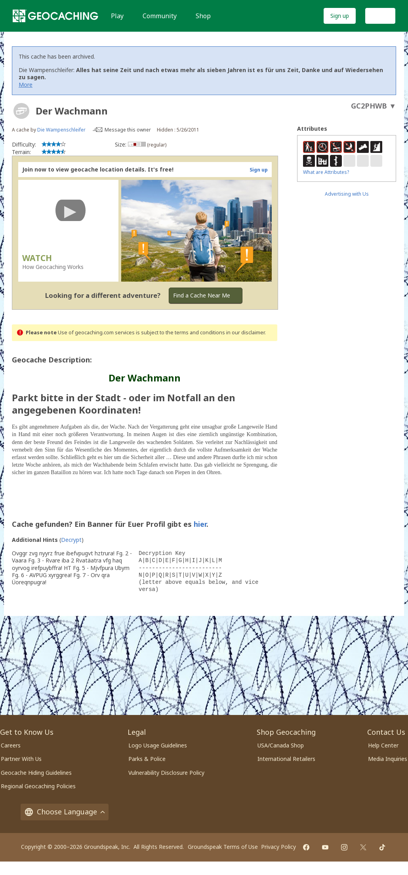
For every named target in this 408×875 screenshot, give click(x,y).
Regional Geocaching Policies (38, 786)
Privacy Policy (278, 846)
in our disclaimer (245, 332)
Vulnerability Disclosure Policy (166, 772)
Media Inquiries (387, 759)
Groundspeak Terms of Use (223, 846)
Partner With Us (21, 759)
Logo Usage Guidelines (157, 745)
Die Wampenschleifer (61, 129)
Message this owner (128, 129)
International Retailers (286, 759)
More (25, 84)
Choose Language (64, 811)
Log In (380, 15)
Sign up (339, 15)
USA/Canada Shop (280, 745)
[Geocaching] (55, 16)
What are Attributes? (326, 172)
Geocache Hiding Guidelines (36, 772)
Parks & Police (147, 759)
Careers (11, 745)
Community (160, 15)
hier (200, 524)
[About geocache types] (21, 110)
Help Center (383, 745)
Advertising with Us (347, 194)
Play (117, 15)
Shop (203, 15)
